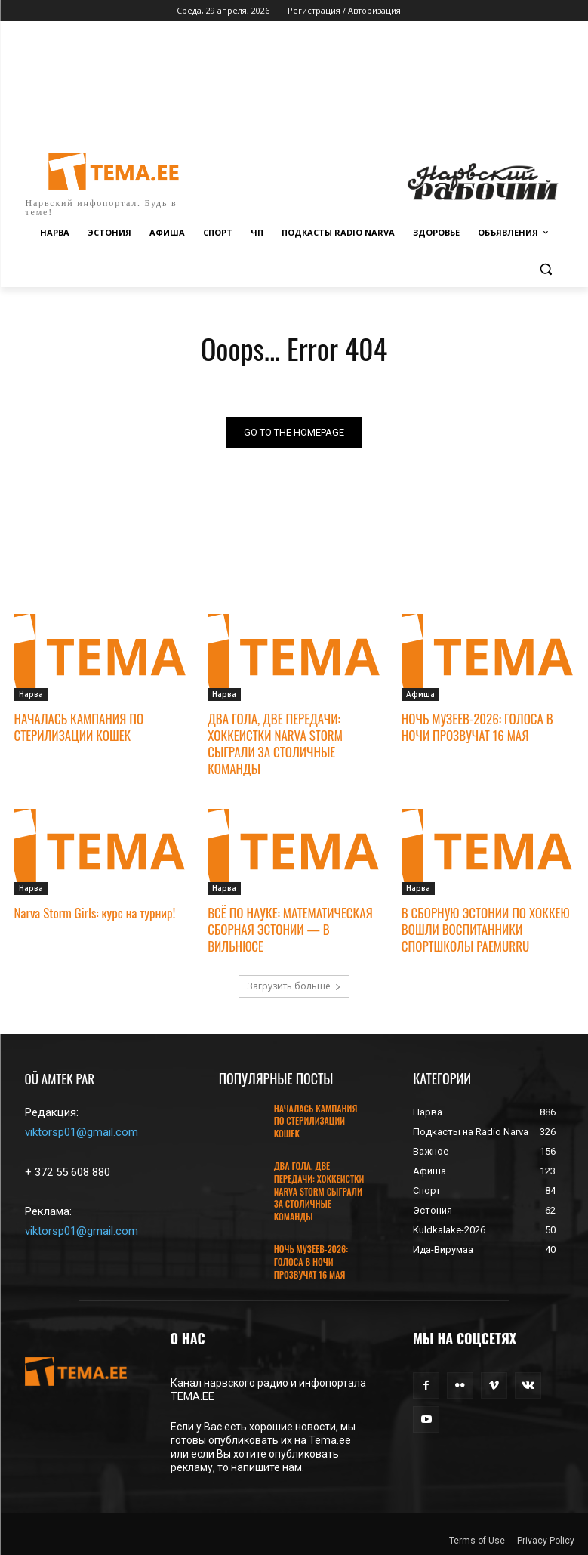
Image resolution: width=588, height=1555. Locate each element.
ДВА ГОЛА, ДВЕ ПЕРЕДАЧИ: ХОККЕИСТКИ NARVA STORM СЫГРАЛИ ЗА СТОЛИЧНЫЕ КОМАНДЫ (275, 743)
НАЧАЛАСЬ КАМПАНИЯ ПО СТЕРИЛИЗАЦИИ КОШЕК (79, 727)
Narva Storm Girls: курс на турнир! (95, 912)
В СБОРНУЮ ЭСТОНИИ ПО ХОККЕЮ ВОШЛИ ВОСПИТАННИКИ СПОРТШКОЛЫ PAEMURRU (486, 929)
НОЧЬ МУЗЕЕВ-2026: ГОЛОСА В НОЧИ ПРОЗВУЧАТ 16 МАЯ (477, 727)
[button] (546, 269)
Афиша (420, 694)
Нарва (31, 694)
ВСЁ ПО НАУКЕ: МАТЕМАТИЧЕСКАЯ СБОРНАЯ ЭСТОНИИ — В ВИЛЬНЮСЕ (290, 929)
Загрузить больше (294, 986)
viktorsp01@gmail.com (81, 1132)
